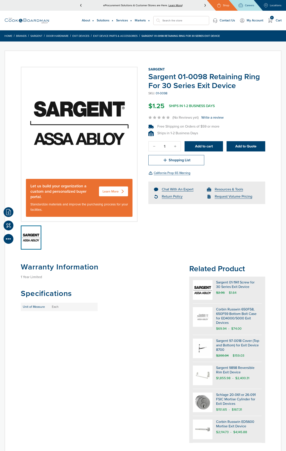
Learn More (175, 5)
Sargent (36, 36)
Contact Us (223, 20)
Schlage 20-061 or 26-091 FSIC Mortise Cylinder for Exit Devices (236, 399)
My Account (251, 20)
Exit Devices (80, 36)
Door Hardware (57, 36)
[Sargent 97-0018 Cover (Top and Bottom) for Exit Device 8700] (202, 348)
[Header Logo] (26, 20)
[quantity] (165, 146)
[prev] (81, 5)
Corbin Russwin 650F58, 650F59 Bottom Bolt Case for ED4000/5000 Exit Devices (236, 316)
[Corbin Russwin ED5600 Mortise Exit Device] (202, 429)
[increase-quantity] (175, 146)
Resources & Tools (229, 189)
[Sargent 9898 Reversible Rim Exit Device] (202, 375)
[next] (205, 5)
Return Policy (172, 196)
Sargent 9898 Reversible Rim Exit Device (235, 370)
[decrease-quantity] (154, 146)
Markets (142, 20)
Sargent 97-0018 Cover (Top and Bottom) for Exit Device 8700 (237, 345)
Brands (21, 36)
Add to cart (204, 146)
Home (8, 36)
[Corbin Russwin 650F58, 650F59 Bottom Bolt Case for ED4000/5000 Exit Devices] (202, 319)
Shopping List (176, 160)
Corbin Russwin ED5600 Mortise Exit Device (235, 424)
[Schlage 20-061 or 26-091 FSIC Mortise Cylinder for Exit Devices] (202, 402)
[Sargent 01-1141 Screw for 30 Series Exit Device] (202, 290)
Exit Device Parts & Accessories (115, 36)
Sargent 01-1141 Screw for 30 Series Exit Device (235, 284)
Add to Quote (246, 146)
